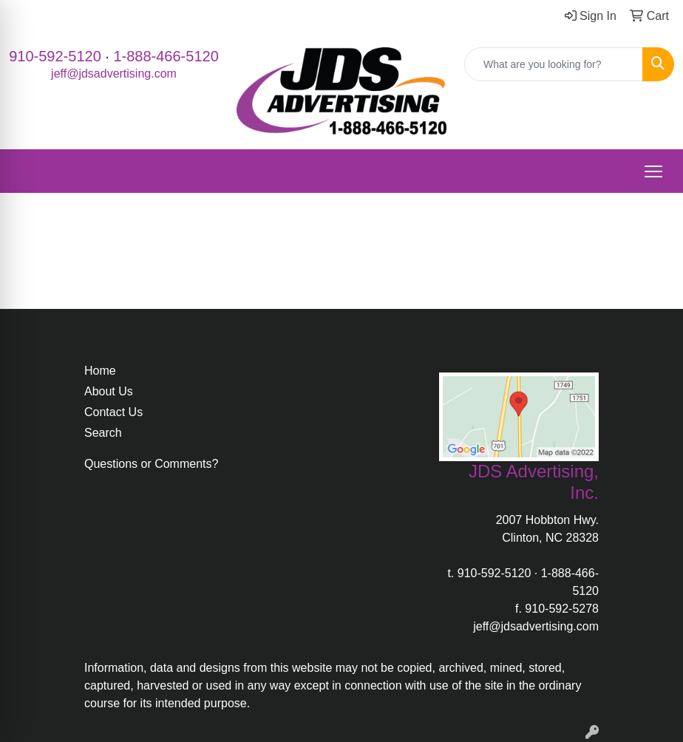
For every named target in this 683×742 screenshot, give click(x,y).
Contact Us (113, 412)
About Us (108, 391)
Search (103, 432)
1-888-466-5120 (165, 56)
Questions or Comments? (151, 463)
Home (100, 370)
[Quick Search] (553, 64)
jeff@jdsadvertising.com (114, 73)
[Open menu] (653, 171)
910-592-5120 (55, 56)
